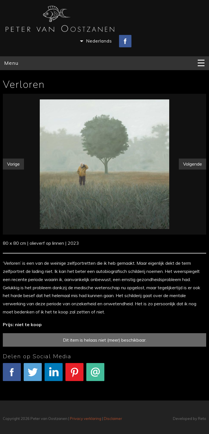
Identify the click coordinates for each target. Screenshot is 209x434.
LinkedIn (54, 375)
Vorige (13, 164)
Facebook (12, 375)
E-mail (95, 375)
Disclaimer (113, 418)
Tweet (33, 375)
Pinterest (74, 375)
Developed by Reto (189, 418)
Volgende (192, 164)
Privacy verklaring (85, 418)
